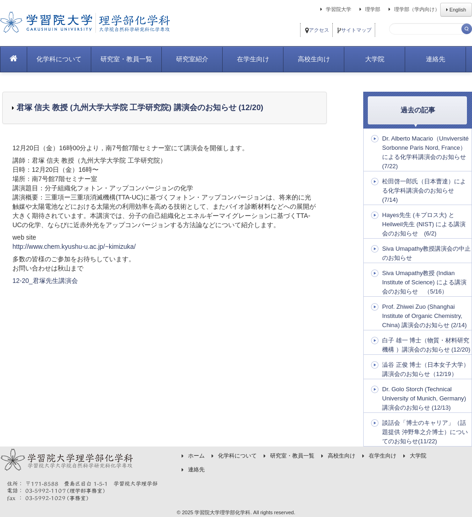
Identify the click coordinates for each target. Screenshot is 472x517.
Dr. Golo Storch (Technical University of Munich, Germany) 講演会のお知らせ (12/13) (424, 398)
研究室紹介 (192, 59)
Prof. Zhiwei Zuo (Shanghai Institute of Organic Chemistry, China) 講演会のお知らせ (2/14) (424, 316)
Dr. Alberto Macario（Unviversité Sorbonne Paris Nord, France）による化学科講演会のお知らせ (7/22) (425, 152)
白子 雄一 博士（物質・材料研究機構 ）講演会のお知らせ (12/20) (426, 345)
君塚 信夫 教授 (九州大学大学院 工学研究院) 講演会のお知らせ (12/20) (138, 107)
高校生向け (314, 59)
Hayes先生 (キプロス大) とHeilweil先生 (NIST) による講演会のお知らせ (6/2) (424, 224)
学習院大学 (334, 9)
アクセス (317, 30)
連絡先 (435, 59)
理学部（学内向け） (412, 9)
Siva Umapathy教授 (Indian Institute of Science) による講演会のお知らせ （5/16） (424, 282)
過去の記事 (418, 110)
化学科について (59, 59)
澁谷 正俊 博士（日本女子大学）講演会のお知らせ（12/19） (425, 369)
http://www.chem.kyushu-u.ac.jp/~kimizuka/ (74, 246)
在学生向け (253, 59)
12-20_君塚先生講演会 (45, 280)
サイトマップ (354, 30)
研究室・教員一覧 (126, 59)
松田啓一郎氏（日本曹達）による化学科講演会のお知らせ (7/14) (424, 190)
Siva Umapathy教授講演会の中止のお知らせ (426, 253)
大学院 (374, 59)
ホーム (196, 455)
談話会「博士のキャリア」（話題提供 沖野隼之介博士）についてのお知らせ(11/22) (425, 432)
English (456, 9)
